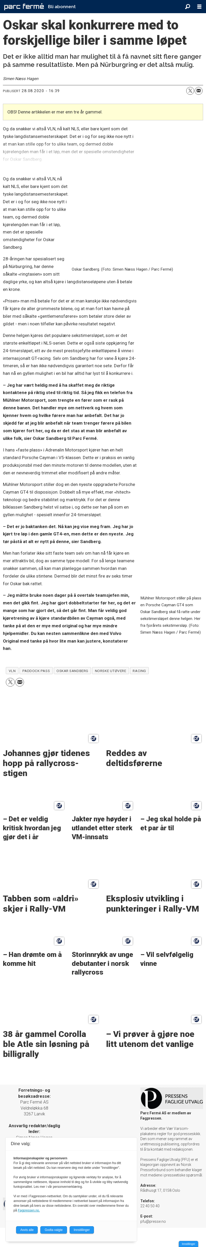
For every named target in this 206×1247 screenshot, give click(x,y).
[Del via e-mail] (199, 91)
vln (12, 671)
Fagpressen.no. (29, 1210)
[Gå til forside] (24, 6)
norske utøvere (110, 671)
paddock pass (36, 671)
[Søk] (187, 6)
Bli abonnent (62, 6)
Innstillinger (188, 1244)
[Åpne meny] (199, 7)
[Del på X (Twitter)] (190, 91)
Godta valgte (54, 1230)
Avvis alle (26, 1230)
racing (139, 671)
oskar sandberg (72, 671)
